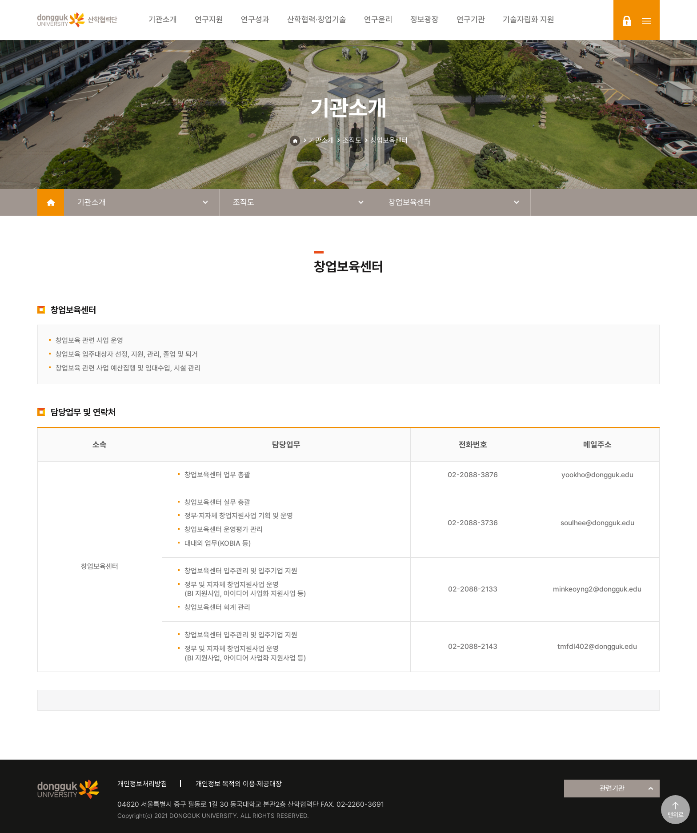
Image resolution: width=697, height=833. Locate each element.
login (626, 21)
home (50, 202)
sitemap (646, 21)
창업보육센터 (389, 140)
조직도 (352, 140)
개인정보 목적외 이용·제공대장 (239, 784)
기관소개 (321, 140)
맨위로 (676, 814)
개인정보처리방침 (142, 784)
